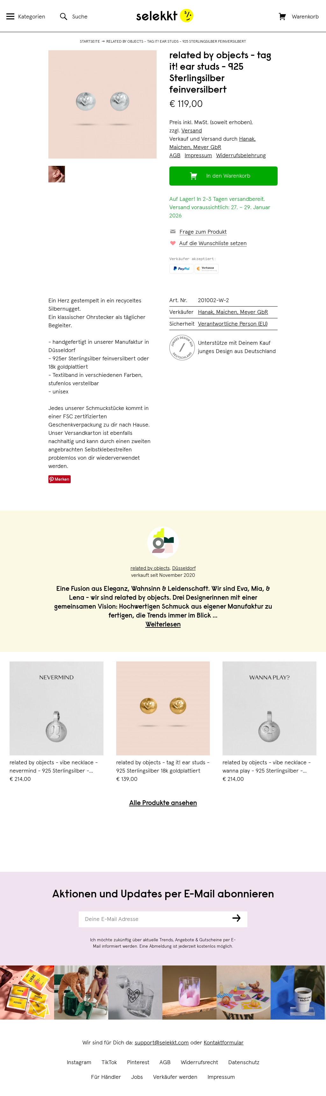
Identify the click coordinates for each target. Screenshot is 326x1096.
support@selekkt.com (162, 1043)
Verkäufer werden (175, 1077)
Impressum (221, 1077)
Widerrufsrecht (199, 1062)
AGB (165, 1062)
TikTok (109, 1062)
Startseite (90, 42)
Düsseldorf (184, 568)
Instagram (79, 1062)
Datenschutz (243, 1062)
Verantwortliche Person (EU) (232, 324)
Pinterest (138, 1062)
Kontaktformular (224, 1043)
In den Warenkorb (228, 176)
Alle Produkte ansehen (163, 803)
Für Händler (106, 1077)
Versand (191, 131)
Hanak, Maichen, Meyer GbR (233, 312)
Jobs (137, 1077)
